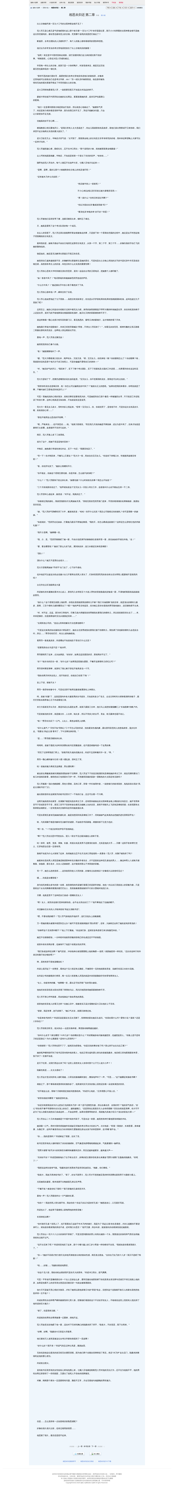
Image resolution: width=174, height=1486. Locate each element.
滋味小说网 (34, 2)
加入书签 (97, 2)
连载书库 (43, 2)
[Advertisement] (124, 74)
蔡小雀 (103, 15)
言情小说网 (91, 1483)
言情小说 (45, 8)
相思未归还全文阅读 (87, 1461)
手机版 (114, 2)
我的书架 (88, 2)
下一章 (94, 1446)
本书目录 (87, 1446)
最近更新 (71, 2)
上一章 (80, 1446)
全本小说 (62, 2)
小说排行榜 (53, 2)
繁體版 (121, 2)
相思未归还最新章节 (69, 1461)
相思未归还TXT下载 (104, 1461)
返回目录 (80, 2)
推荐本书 (106, 2)
